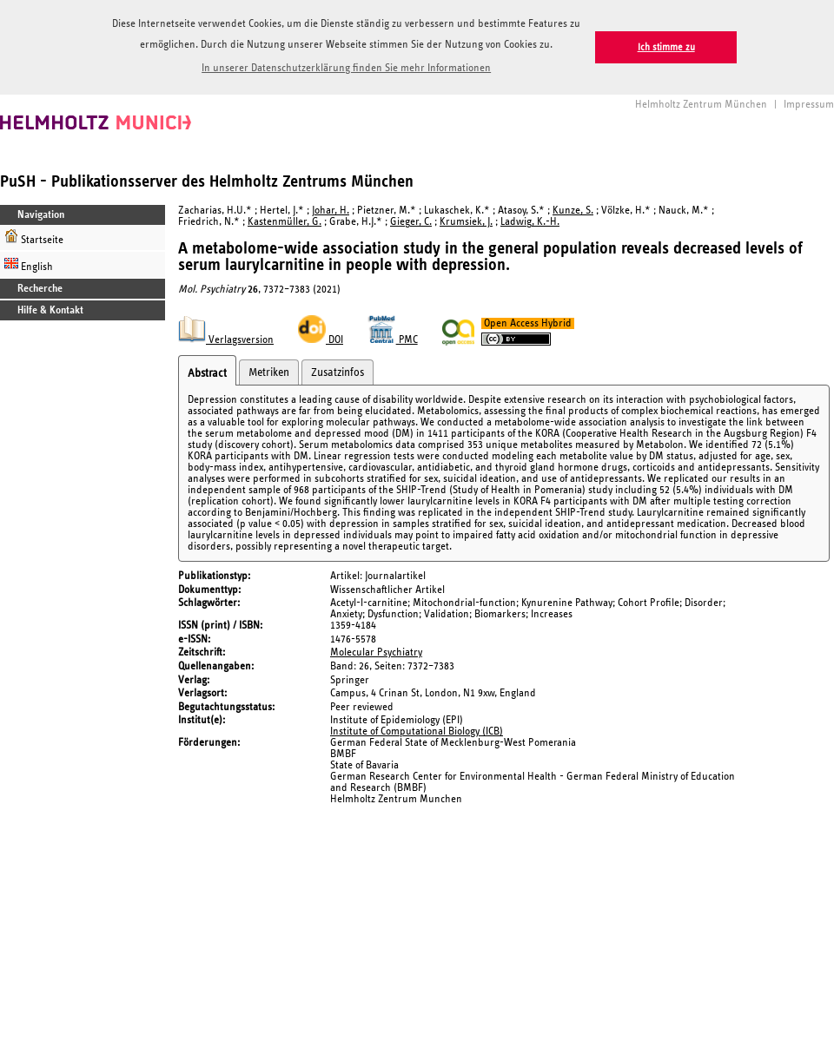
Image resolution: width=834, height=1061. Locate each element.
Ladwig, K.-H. (529, 221)
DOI (320, 340)
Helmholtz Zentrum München (701, 104)
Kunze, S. (573, 210)
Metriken (268, 372)
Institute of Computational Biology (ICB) (416, 731)
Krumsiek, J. (466, 221)
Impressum (809, 104)
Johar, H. (330, 210)
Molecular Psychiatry (376, 652)
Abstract (207, 373)
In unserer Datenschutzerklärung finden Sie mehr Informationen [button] (346, 68)
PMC (392, 340)
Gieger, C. (411, 221)
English (28, 264)
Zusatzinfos (337, 372)
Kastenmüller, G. (284, 221)
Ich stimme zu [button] (666, 47)
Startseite (33, 237)
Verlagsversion (226, 340)
